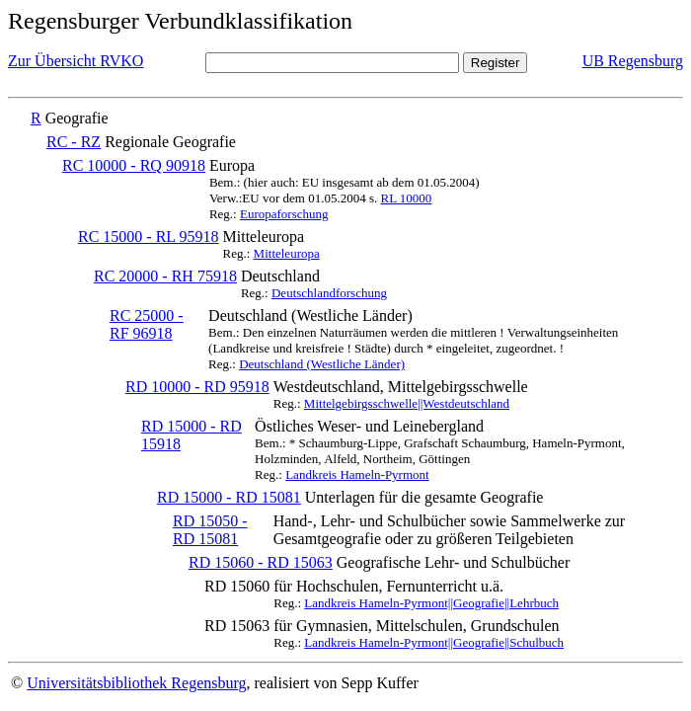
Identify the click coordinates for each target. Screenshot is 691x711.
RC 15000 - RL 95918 (148, 236)
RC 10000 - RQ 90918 (133, 165)
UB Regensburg (632, 60)
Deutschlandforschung (329, 292)
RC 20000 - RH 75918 (165, 276)
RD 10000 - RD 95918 (197, 386)
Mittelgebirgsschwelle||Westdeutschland (406, 403)
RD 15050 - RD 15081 (210, 530)
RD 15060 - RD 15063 (261, 562)
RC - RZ (73, 141)
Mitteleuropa (287, 253)
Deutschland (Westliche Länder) (322, 363)
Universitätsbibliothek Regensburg (136, 682)
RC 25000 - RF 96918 (147, 324)
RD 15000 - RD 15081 (229, 497)
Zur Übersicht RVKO (75, 60)
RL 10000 (405, 198)
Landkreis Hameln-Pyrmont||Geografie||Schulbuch (434, 642)
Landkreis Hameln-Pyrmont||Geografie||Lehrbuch (431, 602)
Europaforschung (284, 213)
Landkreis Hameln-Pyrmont (357, 474)
